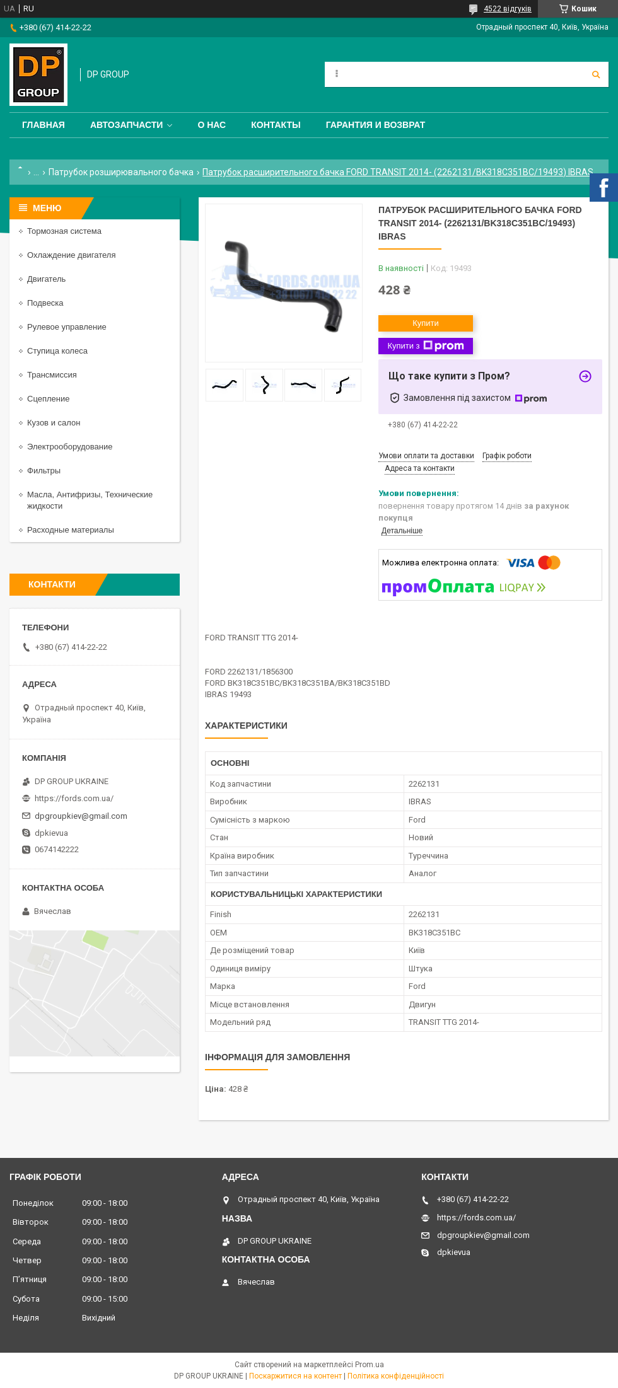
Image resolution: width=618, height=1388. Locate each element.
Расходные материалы (70, 530)
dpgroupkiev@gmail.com (81, 816)
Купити (425, 323)
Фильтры (44, 470)
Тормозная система (64, 231)
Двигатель (46, 279)
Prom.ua (369, 1364)
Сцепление (48, 398)
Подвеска (45, 303)
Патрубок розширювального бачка (121, 172)
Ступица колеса (57, 351)
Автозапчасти (126, 125)
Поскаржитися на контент (295, 1376)
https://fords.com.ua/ (74, 798)
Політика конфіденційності (395, 1376)
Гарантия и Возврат (376, 125)
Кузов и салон (53, 422)
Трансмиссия (52, 374)
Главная (43, 125)
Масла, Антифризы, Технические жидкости (90, 500)
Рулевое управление (67, 327)
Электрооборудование (70, 446)
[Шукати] (596, 74)
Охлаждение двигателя (71, 255)
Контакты (275, 125)
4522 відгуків (508, 8)
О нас (211, 125)
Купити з (425, 346)
